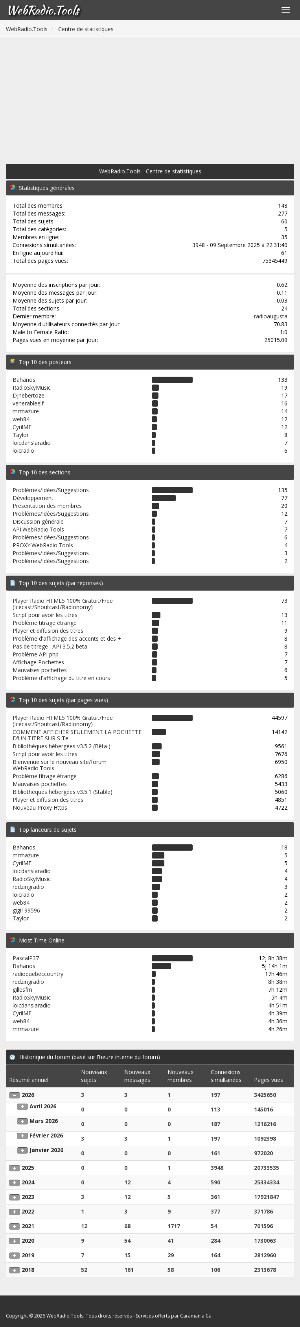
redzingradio (28, 886)
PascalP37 (26, 958)
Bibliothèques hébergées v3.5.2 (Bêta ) (61, 746)
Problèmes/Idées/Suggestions (51, 490)
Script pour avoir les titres (45, 615)
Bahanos (24, 379)
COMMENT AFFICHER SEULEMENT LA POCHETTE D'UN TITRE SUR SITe (77, 735)
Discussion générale (38, 521)
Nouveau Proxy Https (40, 807)
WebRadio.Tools (42, 10)
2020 (28, 1240)
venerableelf (28, 403)
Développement (33, 498)
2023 (28, 1197)
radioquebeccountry (38, 974)
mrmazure (26, 411)
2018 (28, 1269)
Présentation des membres (47, 505)
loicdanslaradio (32, 442)
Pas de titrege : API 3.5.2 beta (50, 646)
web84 (21, 419)
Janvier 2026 (46, 1150)
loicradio (23, 450)
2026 (28, 1094)
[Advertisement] (150, 98)
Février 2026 (46, 1135)
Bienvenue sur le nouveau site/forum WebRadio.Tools (60, 765)
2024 (28, 1182)
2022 (28, 1211)
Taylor (21, 435)
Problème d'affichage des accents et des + (67, 638)
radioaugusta (270, 316)
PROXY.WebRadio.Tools (43, 545)
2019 (28, 1255)
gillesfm (22, 989)
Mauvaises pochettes (40, 670)
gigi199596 (26, 910)
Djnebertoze (28, 395)
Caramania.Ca (196, 1315)
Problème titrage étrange (45, 622)
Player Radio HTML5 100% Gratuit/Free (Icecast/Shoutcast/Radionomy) (63, 604)
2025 (28, 1167)
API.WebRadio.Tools (38, 529)
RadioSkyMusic (32, 387)
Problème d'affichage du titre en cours (61, 678)
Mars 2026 (43, 1120)
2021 (28, 1226)
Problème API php (36, 654)
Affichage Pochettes (38, 662)
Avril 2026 (42, 1106)
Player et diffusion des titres (48, 630)
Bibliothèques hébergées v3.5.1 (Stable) (62, 791)
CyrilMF (22, 427)
